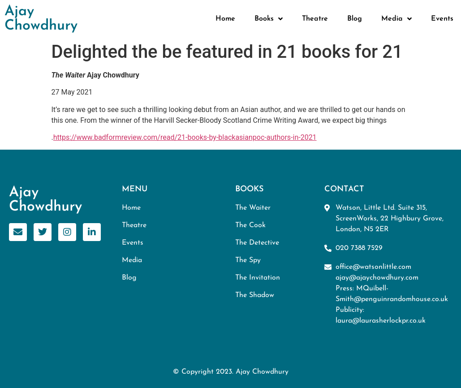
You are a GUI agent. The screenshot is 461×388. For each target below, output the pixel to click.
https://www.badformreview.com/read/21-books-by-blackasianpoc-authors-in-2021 (185, 137)
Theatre (315, 18)
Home (225, 18)
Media (396, 19)
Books (268, 19)
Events (442, 18)
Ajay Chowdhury (41, 18)
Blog (354, 18)
